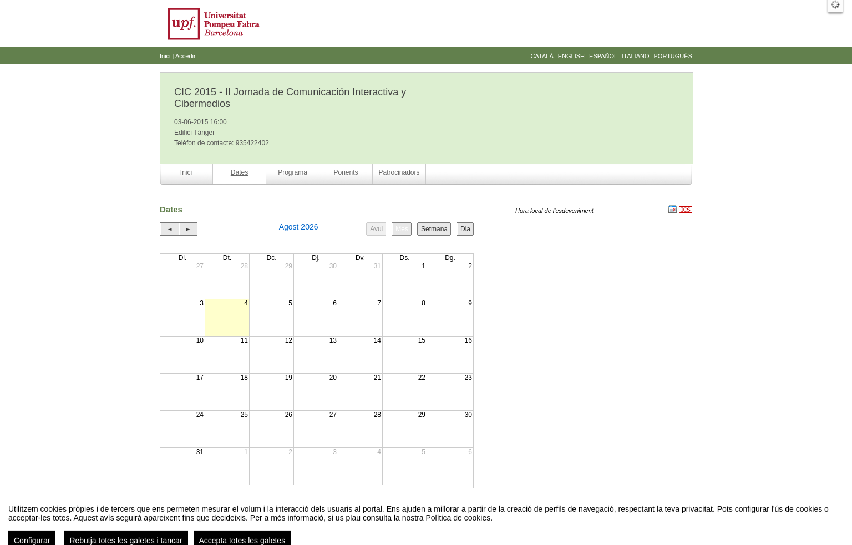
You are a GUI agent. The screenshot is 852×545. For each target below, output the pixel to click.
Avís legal (311, 525)
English (571, 56)
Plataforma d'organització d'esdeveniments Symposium (430, 525)
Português (673, 56)
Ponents (345, 172)
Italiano (635, 56)
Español (603, 56)
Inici (165, 56)
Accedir (185, 56)
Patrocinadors (398, 172)
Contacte (339, 525)
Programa (292, 172)
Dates (239, 172)
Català (542, 56)
